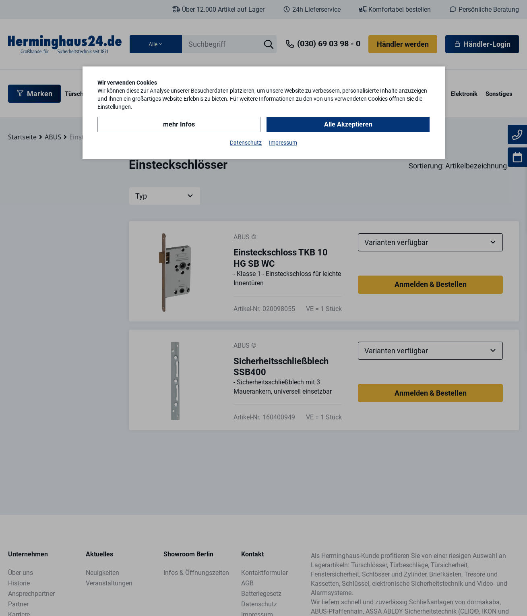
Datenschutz (246, 142)
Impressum (283, 142)
